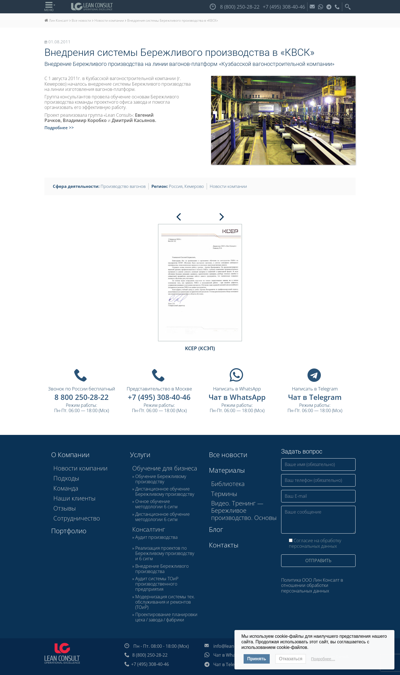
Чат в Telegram (315, 397)
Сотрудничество (76, 518)
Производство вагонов (123, 186)
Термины (224, 493)
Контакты (223, 544)
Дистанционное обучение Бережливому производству (164, 491)
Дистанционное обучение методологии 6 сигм (162, 517)
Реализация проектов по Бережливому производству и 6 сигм (164, 554)
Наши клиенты (74, 498)
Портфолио (68, 530)
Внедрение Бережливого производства (162, 569)
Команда (65, 488)
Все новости (228, 454)
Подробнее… (323, 659)
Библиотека (228, 483)
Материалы (227, 470)
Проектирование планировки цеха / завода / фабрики (166, 617)
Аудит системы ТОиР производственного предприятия (156, 584)
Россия (175, 186)
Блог (216, 529)
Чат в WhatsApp (237, 397)
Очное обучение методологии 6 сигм (156, 504)
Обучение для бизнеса (164, 468)
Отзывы (64, 508)
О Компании (70, 454)
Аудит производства (156, 537)
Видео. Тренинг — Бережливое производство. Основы (244, 510)
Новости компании (228, 186)
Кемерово (194, 186)
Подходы (66, 478)
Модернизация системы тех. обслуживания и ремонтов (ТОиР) (165, 602)
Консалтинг (148, 529)
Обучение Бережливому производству (160, 479)
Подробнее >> (59, 127)
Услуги (140, 454)
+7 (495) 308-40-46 (159, 397)
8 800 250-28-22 (81, 397)
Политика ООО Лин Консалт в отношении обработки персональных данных (312, 585)
